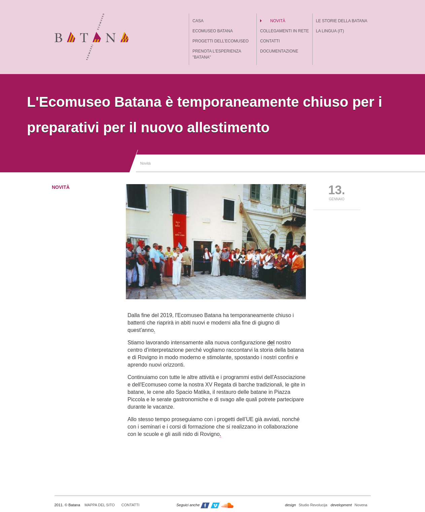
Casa (198, 21)
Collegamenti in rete (284, 31)
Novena (349, 505)
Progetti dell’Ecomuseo (220, 41)
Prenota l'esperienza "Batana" (216, 54)
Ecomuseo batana (212, 31)
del (270, 342)
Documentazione (279, 51)
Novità (277, 21)
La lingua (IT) (330, 31)
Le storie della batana (341, 21)
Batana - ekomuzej (92, 36)
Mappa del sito (99, 505)
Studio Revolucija (306, 505)
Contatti (270, 41)
